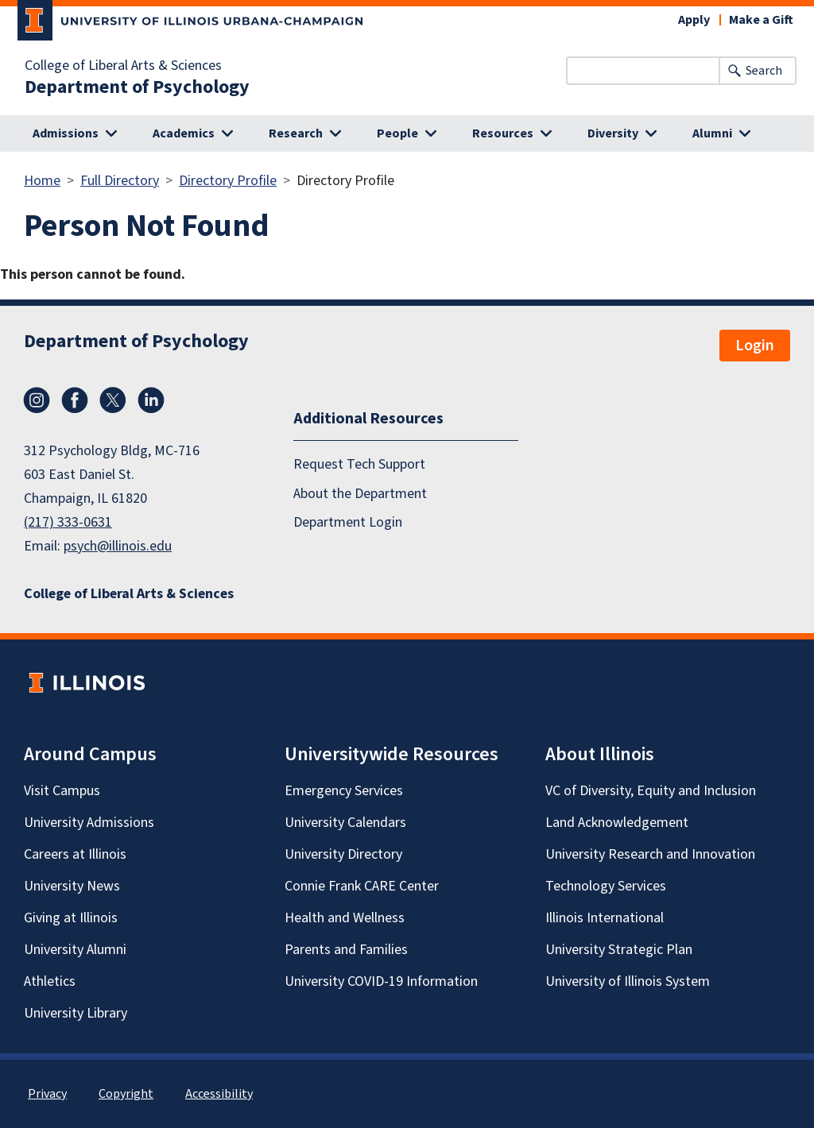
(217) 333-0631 (68, 522)
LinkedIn (151, 400)
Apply (694, 20)
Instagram (36, 400)
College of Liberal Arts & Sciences (123, 65)
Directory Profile (228, 181)
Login (754, 345)
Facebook (74, 400)
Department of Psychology (137, 87)
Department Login (347, 522)
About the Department (360, 494)
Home (42, 181)
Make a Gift (761, 20)
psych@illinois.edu (118, 546)
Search (764, 70)
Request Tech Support (359, 464)
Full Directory (119, 181)
